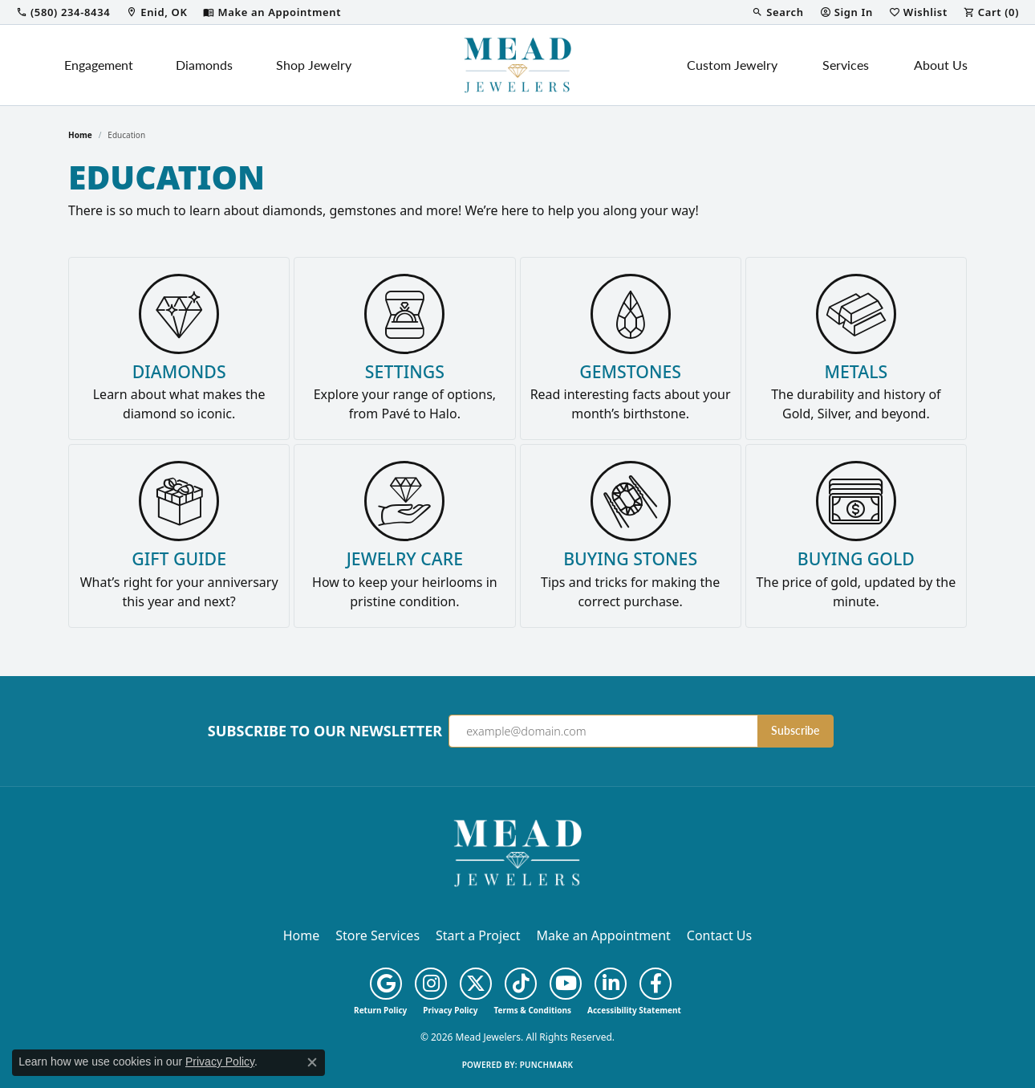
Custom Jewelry (732, 64)
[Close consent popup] (312, 1062)
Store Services (377, 935)
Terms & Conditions (532, 1010)
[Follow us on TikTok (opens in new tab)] (521, 984)
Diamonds (204, 64)
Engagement (98, 64)
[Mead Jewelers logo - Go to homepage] (517, 65)
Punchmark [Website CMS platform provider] (547, 1064)
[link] (63, 12)
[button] (777, 12)
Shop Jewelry (313, 64)
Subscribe (795, 730)
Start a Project (478, 935)
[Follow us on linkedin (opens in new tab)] (611, 984)
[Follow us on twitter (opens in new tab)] (476, 984)
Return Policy (380, 1010)
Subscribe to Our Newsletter (325, 731)
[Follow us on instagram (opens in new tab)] (431, 984)
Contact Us (719, 935)
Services (845, 64)
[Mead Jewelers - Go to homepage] (517, 852)
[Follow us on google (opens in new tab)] (386, 984)
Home (80, 135)
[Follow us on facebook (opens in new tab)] (655, 984)
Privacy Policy (450, 1010)
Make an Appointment (604, 935)
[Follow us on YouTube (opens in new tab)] (566, 984)
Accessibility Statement (634, 1010)
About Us (941, 64)
